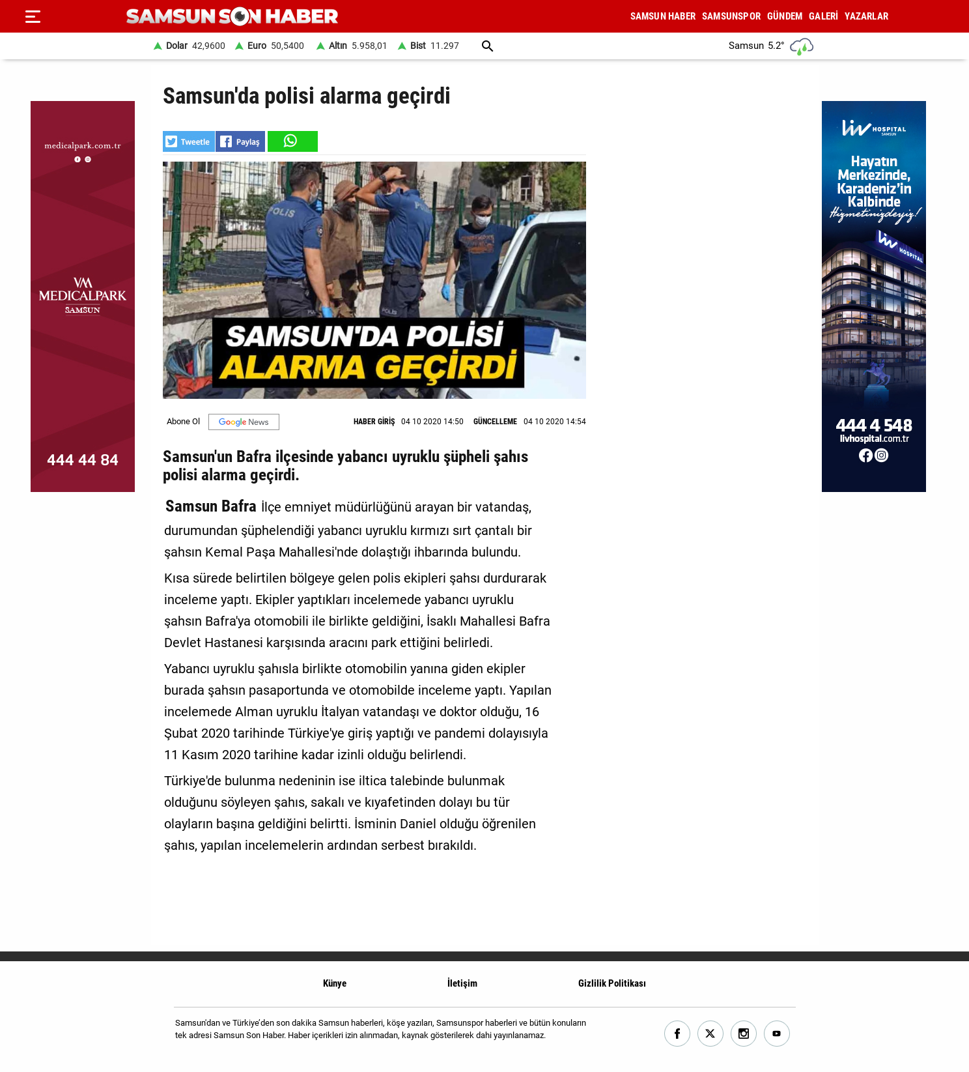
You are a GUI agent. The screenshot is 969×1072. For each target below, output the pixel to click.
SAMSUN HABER (662, 16)
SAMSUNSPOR (731, 16)
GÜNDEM (784, 16)
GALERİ (823, 16)
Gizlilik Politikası (612, 983)
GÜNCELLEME (495, 421)
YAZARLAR (866, 16)
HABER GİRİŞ (374, 421)
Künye (334, 983)
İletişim (462, 983)
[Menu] (32, 16)
